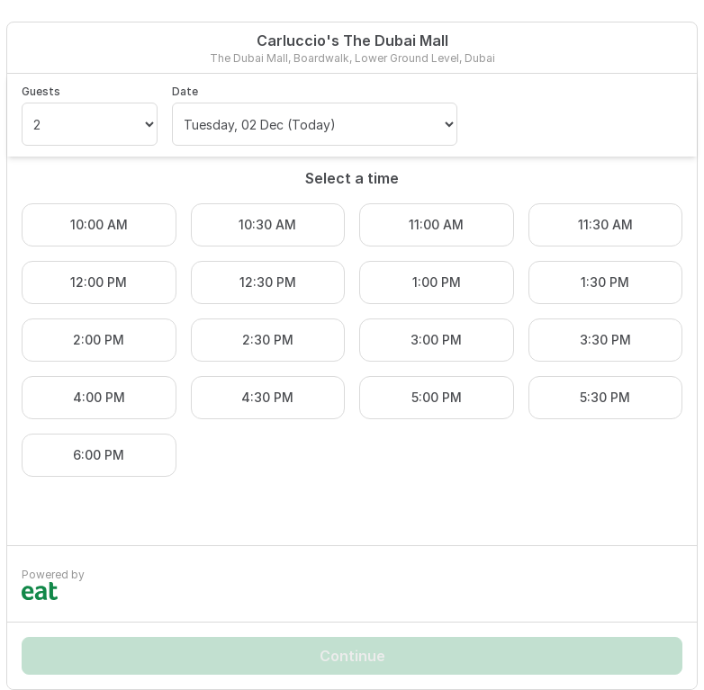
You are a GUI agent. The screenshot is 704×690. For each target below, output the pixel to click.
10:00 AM (99, 224)
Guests (41, 91)
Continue (352, 656)
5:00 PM (436, 397)
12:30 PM (267, 282)
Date (185, 91)
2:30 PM (267, 339)
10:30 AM (267, 224)
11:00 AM (436, 224)
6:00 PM (98, 454)
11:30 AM (605, 224)
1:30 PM (605, 282)
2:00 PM (98, 339)
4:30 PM (267, 397)
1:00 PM (436, 282)
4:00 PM (99, 397)
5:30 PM (605, 397)
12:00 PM (98, 282)
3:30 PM (605, 339)
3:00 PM (436, 339)
